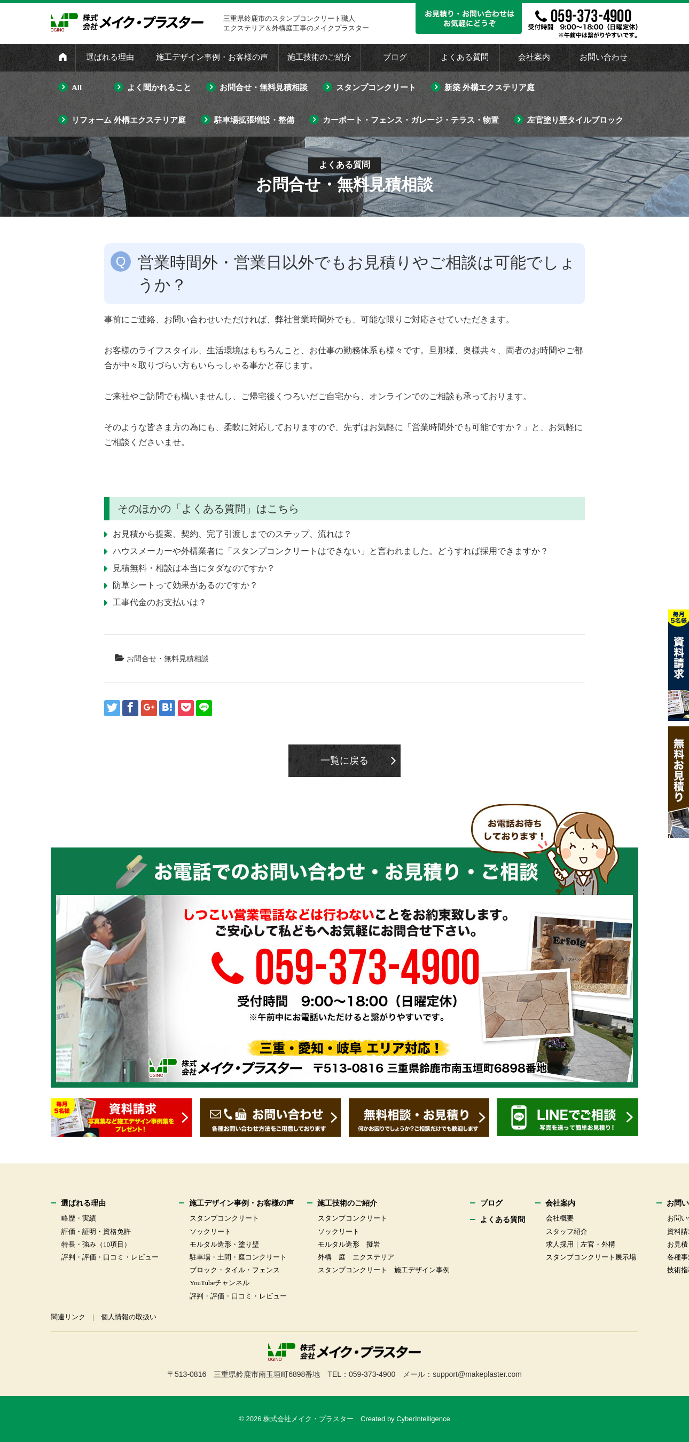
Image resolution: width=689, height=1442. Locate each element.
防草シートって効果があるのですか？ (185, 585)
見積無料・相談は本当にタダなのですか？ (194, 568)
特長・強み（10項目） (96, 1244)
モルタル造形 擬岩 (349, 1244)
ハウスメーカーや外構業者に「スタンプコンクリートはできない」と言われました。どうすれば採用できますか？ (331, 551)
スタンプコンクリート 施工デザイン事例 (384, 1270)
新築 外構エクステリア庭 (489, 87)
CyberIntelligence (423, 1419)
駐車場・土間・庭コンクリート (238, 1257)
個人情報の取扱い (128, 1317)
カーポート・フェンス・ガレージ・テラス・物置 (411, 120)
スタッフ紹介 (567, 1231)
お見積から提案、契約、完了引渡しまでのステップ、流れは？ (232, 533)
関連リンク (68, 1317)
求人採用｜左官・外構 (580, 1244)
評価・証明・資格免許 (96, 1231)
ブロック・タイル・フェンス (235, 1270)
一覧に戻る (344, 760)
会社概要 (560, 1218)
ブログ (395, 57)
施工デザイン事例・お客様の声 (212, 57)
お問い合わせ (604, 57)
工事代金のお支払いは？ (160, 602)
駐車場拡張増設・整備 (254, 120)
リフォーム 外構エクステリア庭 (129, 120)
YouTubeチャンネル (219, 1283)
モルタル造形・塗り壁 (224, 1244)
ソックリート (210, 1231)
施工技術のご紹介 (319, 57)
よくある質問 (465, 57)
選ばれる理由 (110, 57)
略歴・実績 (78, 1218)
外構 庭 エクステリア (356, 1257)
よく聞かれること (159, 87)
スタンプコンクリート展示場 (591, 1257)
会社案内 (534, 57)
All (77, 87)
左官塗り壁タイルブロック (575, 120)
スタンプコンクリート (376, 87)
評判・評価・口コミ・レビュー (110, 1257)
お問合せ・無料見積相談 (264, 87)
